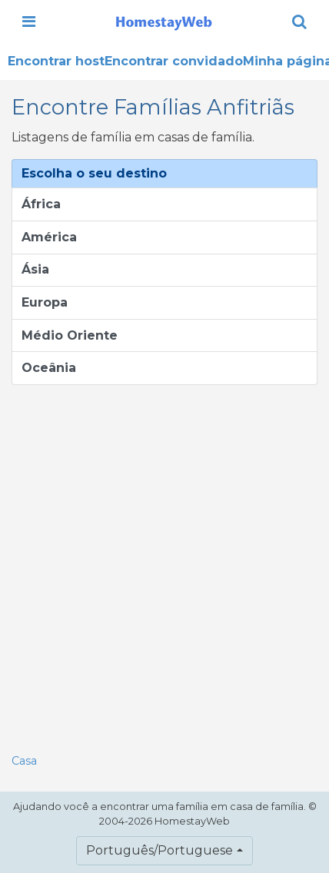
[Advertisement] (164, 564)
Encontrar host (56, 61)
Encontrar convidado (174, 61)
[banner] (164, 21)
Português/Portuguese (159, 850)
